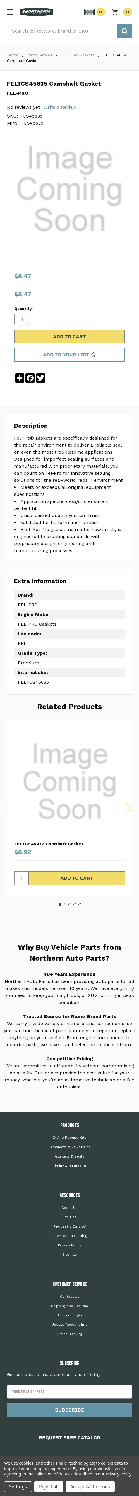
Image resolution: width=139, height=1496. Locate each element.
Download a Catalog (69, 1236)
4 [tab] (74, 904)
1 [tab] (60, 904)
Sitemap (69, 1254)
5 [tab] (79, 904)
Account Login (69, 1315)
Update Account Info (70, 1325)
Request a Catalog (69, 1226)
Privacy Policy (69, 1245)
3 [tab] (69, 904)
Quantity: (23, 309)
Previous (8, 809)
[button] (93, 12)
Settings (18, 1486)
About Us (69, 1208)
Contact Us (69, 1296)
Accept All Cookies (90, 1486)
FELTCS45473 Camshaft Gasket (48, 843)
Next (129, 809)
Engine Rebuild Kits (69, 1138)
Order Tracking (69, 1334)
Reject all (49, 1486)
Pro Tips (69, 1217)
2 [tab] (65, 904)
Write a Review (59, 107)
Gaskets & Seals (69, 1156)
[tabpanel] (69, 807)
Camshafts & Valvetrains (69, 1147)
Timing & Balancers (69, 1166)
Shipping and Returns (69, 1306)
